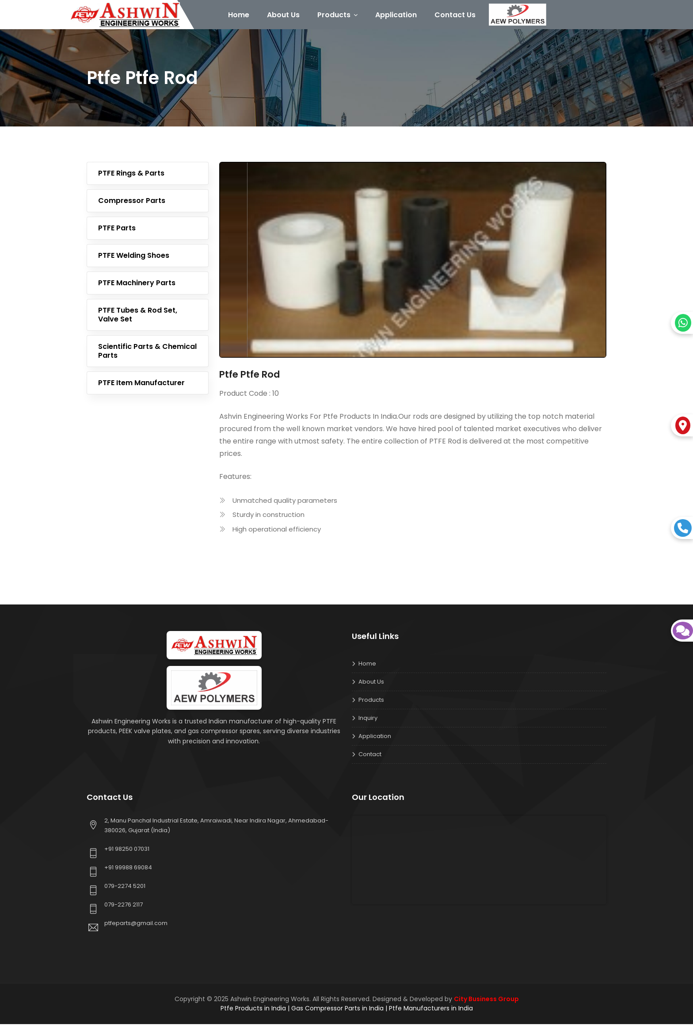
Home (240, 15)
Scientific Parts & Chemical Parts (147, 351)
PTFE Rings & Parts (131, 174)
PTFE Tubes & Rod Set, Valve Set (137, 315)
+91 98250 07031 (126, 849)
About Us (284, 15)
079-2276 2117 (123, 905)
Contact (369, 755)
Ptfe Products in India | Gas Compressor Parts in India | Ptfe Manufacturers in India (347, 1009)
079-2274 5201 (124, 887)
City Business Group (486, 999)
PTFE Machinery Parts (136, 284)
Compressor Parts (131, 201)
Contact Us (456, 15)
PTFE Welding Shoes (133, 256)
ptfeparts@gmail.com (136, 924)
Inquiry (367, 719)
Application (397, 15)
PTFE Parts (117, 229)
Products (339, 15)
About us (371, 682)
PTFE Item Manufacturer (141, 384)
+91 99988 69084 (128, 868)
